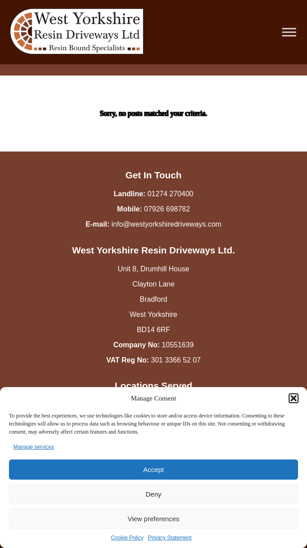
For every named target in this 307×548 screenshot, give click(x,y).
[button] (293, 398)
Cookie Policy (127, 538)
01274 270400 (170, 194)
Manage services (33, 447)
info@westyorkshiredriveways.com (166, 224)
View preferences (153, 519)
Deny (153, 494)
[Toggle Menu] (289, 32)
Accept (153, 469)
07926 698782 (167, 209)
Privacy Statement (170, 538)
